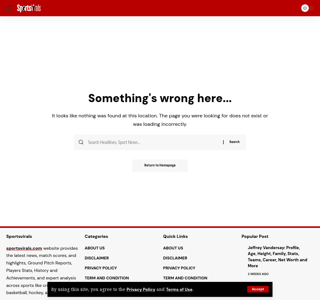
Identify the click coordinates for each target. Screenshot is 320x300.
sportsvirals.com (24, 248)
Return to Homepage (160, 166)
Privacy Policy (141, 289)
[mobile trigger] (11, 8)
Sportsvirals (19, 236)
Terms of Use (179, 289)
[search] (292, 8)
